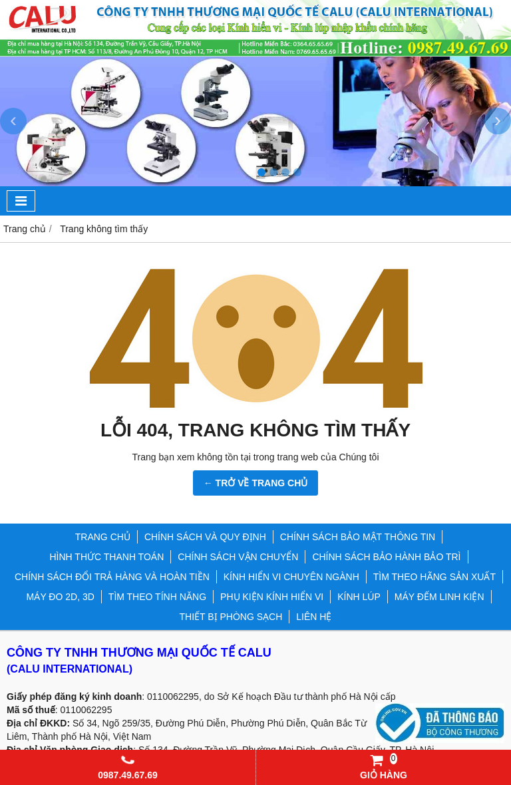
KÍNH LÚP (359, 596)
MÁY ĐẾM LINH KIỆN (439, 596)
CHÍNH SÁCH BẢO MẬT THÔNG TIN (357, 537)
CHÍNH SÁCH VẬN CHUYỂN (238, 556)
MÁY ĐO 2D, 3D (60, 596)
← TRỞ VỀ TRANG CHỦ (256, 483)
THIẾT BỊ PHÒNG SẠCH (231, 616)
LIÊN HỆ (313, 616)
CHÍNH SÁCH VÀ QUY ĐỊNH (205, 537)
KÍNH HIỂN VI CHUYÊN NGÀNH (291, 576)
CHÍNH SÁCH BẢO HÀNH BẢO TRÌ (386, 556)
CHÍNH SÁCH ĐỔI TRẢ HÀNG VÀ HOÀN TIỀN (112, 576)
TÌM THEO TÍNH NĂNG (157, 596)
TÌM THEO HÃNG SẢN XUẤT (434, 576)
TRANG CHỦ (102, 537)
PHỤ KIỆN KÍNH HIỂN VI (271, 596)
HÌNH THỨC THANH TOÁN (107, 556)
